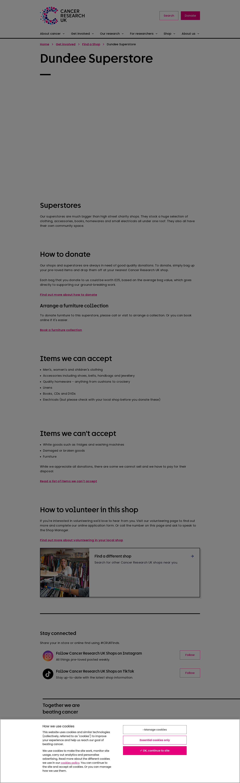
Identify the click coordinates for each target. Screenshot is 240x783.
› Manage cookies (155, 730)
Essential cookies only (155, 740)
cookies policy (70, 763)
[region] (120, 751)
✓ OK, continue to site (155, 751)
